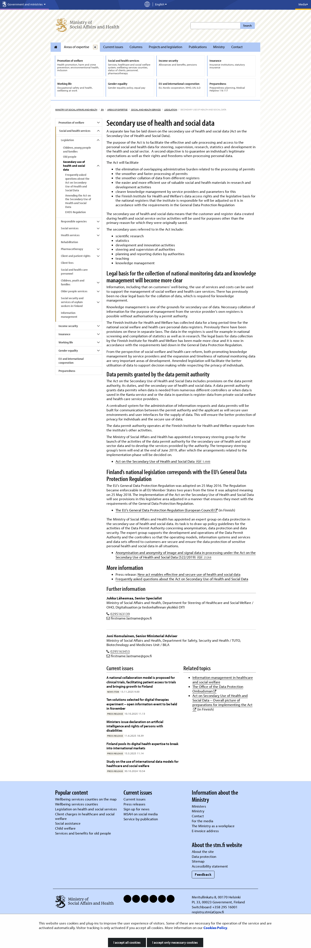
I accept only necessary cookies (175, 942)
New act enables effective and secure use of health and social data (189, 574)
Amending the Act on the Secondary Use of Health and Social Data (78, 201)
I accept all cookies (127, 942)
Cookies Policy (215, 927)
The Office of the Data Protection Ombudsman (217, 688)
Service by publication (141, 819)
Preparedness (67, 371)
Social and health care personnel (74, 271)
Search (247, 25)
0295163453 (120, 651)
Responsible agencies (74, 221)
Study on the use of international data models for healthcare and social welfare (142, 763)
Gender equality (68, 350)
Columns (136, 47)
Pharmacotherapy (72, 249)
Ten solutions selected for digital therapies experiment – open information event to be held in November (141, 704)
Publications (198, 47)
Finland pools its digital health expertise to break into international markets (142, 745)
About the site (203, 851)
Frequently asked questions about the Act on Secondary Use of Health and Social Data (77, 182)
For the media (202, 821)
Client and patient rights (75, 256)
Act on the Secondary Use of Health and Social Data (163, 461)
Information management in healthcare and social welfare (222, 679)
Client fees (67, 263)
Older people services (74, 291)
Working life (66, 342)
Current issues (113, 47)
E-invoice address (205, 831)
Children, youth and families (72, 282)
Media (303, 4)
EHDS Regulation (75, 212)
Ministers (199, 806)
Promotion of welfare (71, 122)
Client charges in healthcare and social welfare (84, 816)
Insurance (64, 334)
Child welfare (65, 828)
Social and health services (146, 109)
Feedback (203, 874)
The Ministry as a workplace (213, 826)
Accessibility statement (210, 866)
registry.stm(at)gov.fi (208, 912)
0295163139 (120, 614)
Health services (70, 235)
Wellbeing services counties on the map (86, 799)
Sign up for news (136, 809)
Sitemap (198, 861)
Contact (237, 47)
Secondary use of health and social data (74, 165)
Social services (69, 228)
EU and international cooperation (71, 361)
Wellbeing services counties (76, 804)
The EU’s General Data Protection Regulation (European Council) (167, 510)
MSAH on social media (141, 814)
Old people (69, 157)
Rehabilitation (69, 242)
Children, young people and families (77, 149)
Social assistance (68, 823)
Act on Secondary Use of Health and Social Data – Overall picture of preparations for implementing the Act (222, 700)
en (102, 109)
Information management (69, 315)
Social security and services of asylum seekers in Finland (72, 302)
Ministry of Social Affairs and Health (76, 109)
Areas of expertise (76, 47)
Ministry (219, 47)
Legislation (170, 109)
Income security (68, 326)
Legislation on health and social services (86, 809)
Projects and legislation (165, 47)
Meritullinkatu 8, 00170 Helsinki (216, 897)
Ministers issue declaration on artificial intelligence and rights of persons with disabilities (134, 726)
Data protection (204, 856)
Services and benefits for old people (83, 833)
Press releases (134, 804)
